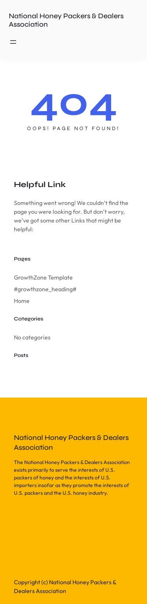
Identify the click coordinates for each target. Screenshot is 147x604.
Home (22, 300)
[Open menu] (13, 42)
